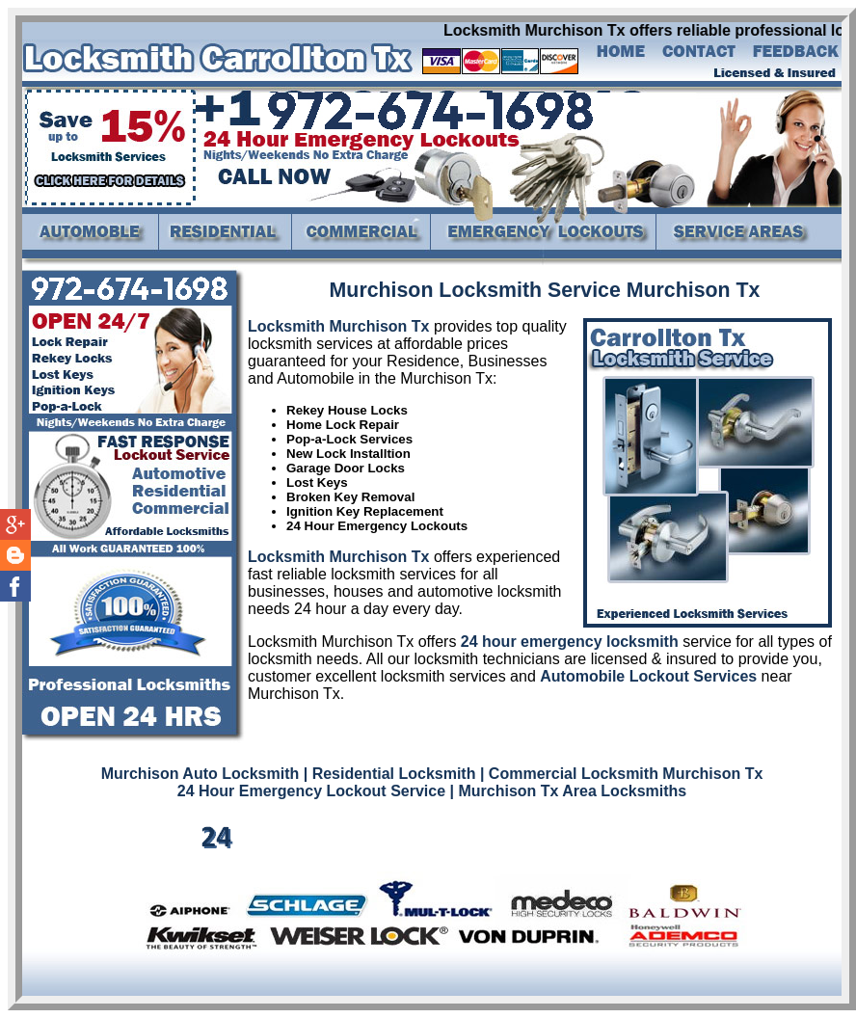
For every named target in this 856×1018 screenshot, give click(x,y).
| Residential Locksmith (390, 773)
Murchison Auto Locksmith (200, 773)
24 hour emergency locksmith (570, 641)
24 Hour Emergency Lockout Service (311, 791)
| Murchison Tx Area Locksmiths (568, 791)
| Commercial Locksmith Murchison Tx (621, 773)
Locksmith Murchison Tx (338, 326)
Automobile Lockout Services (648, 676)
